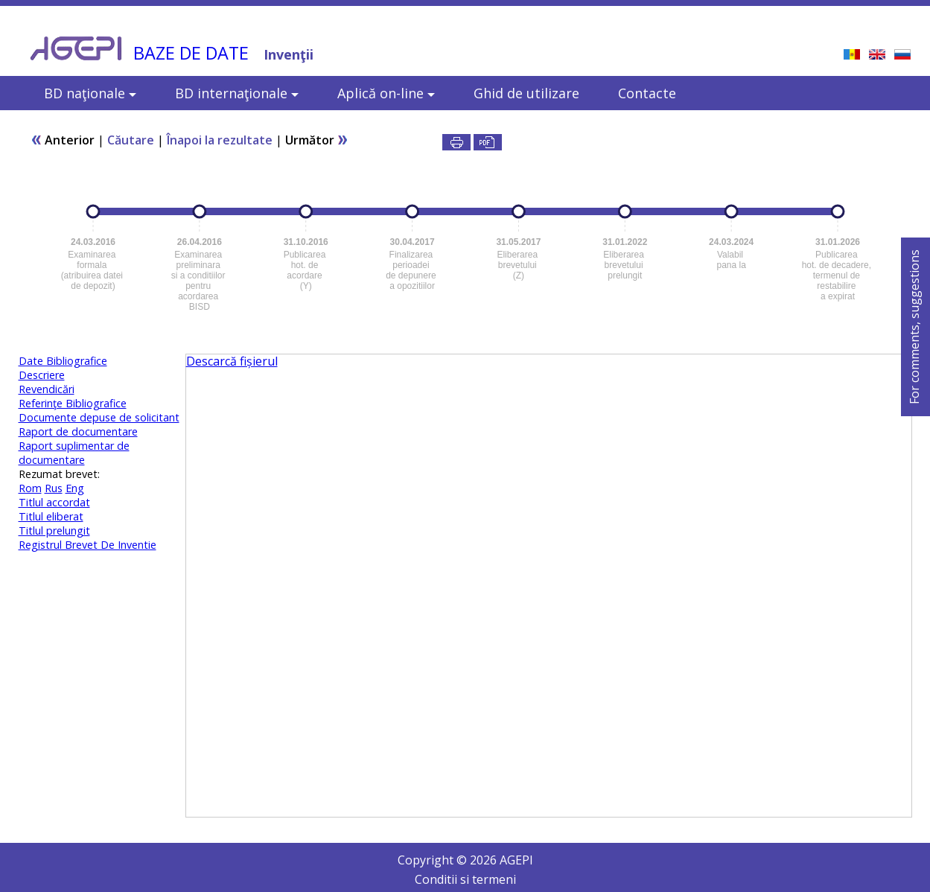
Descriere (42, 375)
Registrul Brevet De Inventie (87, 545)
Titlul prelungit (54, 530)
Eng (75, 488)
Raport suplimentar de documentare (74, 453)
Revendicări (46, 389)
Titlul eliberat (51, 516)
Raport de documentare (78, 431)
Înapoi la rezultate (220, 140)
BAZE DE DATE (191, 53)
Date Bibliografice (63, 361)
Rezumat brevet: (59, 474)
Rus (54, 488)
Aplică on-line (386, 93)
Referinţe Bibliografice (73, 403)
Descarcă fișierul (232, 361)
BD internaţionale (237, 93)
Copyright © (434, 860)
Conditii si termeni (465, 879)
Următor (316, 140)
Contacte (647, 93)
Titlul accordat (54, 502)
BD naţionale (90, 93)
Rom (30, 488)
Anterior (63, 140)
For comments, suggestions (914, 326)
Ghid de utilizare (526, 93)
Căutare (130, 140)
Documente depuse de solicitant (99, 417)
